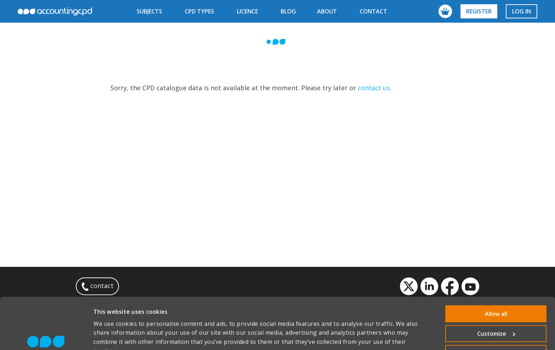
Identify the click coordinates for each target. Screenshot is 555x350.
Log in (521, 11)
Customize (496, 298)
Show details (111, 336)
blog (288, 11)
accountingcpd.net (55, 11)
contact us (374, 88)
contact (373, 11)
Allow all (496, 278)
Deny (496, 317)
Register (479, 11)
